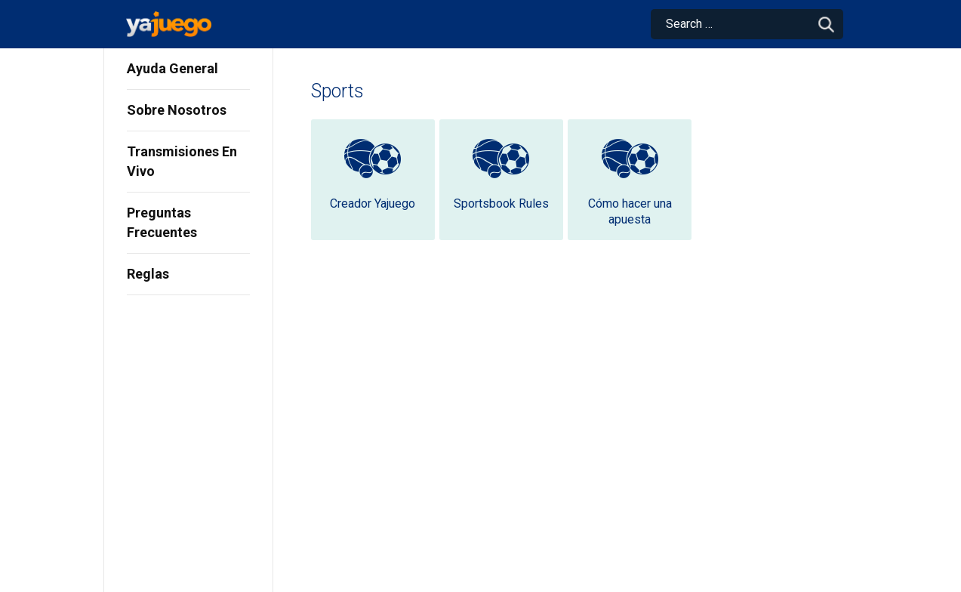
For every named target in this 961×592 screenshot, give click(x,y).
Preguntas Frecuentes (162, 222)
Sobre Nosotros (176, 110)
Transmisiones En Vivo (182, 161)
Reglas (148, 274)
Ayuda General (172, 68)
